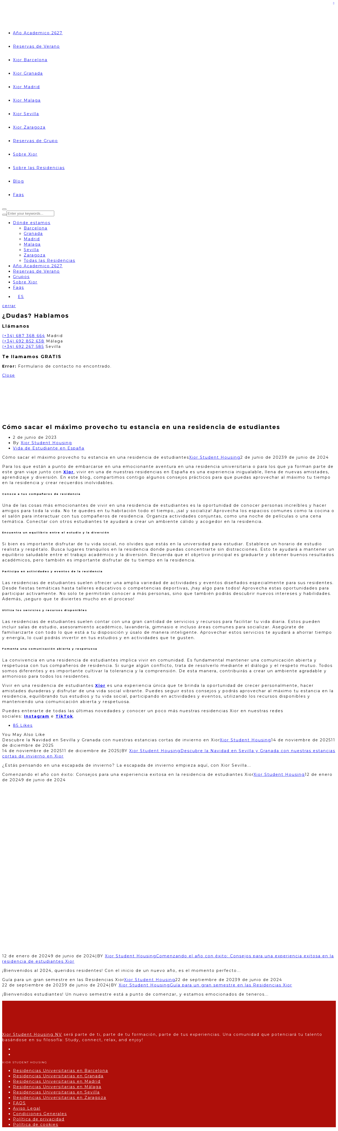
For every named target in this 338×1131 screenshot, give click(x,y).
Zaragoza (35, 255)
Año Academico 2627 (38, 32)
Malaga (32, 244)
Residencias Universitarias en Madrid (57, 1081)
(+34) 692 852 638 (23, 341)
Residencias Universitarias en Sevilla (56, 1092)
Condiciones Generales (40, 1113)
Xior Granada (28, 73)
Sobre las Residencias (39, 167)
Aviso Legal (26, 1108)
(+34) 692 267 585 (23, 346)
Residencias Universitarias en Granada (58, 1076)
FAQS (19, 1103)
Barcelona (35, 228)
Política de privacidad (38, 1119)
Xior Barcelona (30, 59)
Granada (33, 233)
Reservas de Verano (36, 46)
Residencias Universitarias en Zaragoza (59, 1097)
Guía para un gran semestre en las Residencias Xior (231, 985)
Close (8, 375)
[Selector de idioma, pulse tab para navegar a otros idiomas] (18, 296)
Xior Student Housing (46, 442)
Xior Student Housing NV (32, 1034)
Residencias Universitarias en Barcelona (60, 1070)
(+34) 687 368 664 (23, 335)
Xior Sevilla (26, 113)
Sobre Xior (25, 154)
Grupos (21, 276)
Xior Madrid (26, 86)
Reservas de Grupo (35, 140)
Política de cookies (35, 1124)
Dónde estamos (31, 222)
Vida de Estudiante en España (48, 448)
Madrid (32, 239)
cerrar (9, 305)
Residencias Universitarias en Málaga (57, 1086)
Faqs (18, 194)
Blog (18, 181)
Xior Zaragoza (29, 127)
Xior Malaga (27, 100)
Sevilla (31, 249)
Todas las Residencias (49, 260)
